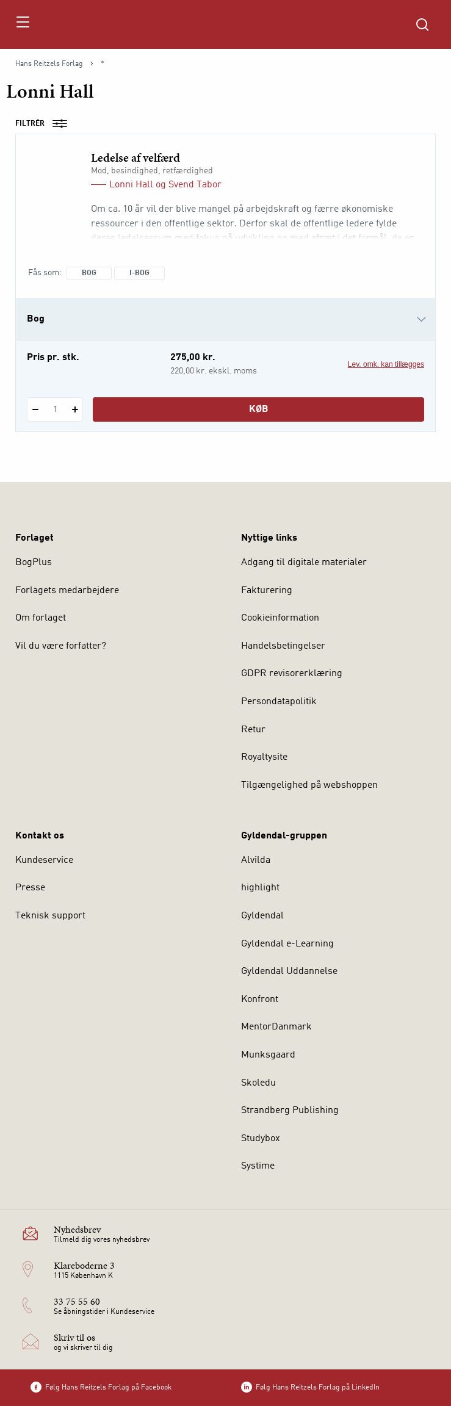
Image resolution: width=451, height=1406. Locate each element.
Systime (258, 1166)
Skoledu (258, 1083)
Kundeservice (44, 860)
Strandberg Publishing (290, 1111)
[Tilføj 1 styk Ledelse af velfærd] (74, 409)
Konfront (259, 999)
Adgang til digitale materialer (304, 563)
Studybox (260, 1139)
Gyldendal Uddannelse (289, 971)
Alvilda (255, 860)
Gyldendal (262, 916)
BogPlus (33, 563)
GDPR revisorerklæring (291, 674)
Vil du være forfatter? (60, 646)
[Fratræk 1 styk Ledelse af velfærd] (35, 409)
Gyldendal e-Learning (287, 944)
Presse (30, 888)
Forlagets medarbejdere (67, 591)
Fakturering (266, 591)
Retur (253, 730)
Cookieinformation (280, 618)
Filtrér (45, 124)
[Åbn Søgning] (422, 24)
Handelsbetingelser (283, 646)
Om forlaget (40, 618)
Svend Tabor (195, 185)
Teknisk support (50, 916)
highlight (260, 888)
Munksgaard (268, 1055)
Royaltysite (264, 757)
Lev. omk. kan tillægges (386, 364)
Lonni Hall (131, 185)
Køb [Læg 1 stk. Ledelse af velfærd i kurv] (259, 409)
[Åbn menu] (22, 24)
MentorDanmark (276, 1027)
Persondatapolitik (279, 702)
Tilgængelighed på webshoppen (309, 785)
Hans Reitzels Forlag (49, 64)
